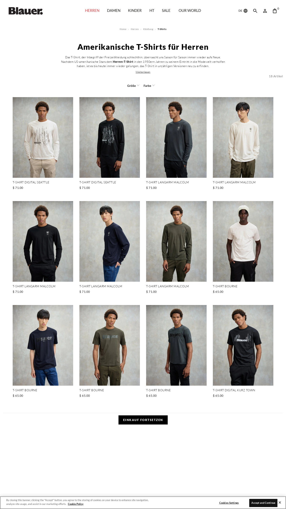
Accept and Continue (263, 502)
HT (151, 10)
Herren (91, 10)
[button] (143, 72)
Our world (190, 10)
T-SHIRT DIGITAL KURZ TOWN (234, 389)
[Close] (279, 502)
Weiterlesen (143, 71)
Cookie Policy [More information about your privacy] (74, 504)
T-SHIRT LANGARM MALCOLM (167, 182)
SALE (166, 10)
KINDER (135, 10)
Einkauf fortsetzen (143, 419)
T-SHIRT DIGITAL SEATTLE (31, 182)
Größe (132, 85)
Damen (113, 10)
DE (243, 11)
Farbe (147, 85)
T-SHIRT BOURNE (225, 286)
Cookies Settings (228, 502)
